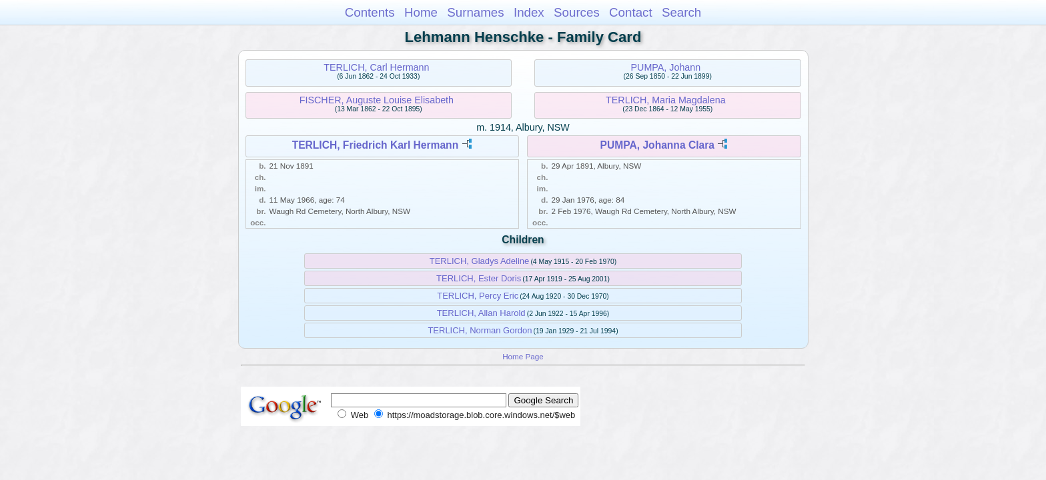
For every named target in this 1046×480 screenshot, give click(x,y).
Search (681, 12)
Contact (630, 12)
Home (421, 12)
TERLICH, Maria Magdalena (666, 100)
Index (529, 12)
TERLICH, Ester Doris (478, 278)
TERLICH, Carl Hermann (376, 67)
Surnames (475, 12)
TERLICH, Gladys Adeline (480, 261)
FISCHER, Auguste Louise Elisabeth (377, 100)
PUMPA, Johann (666, 67)
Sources (577, 12)
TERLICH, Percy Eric (477, 296)
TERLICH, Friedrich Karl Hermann (375, 145)
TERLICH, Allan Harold (481, 313)
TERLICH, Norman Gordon (480, 330)
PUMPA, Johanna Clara (657, 145)
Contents (370, 12)
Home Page (523, 356)
